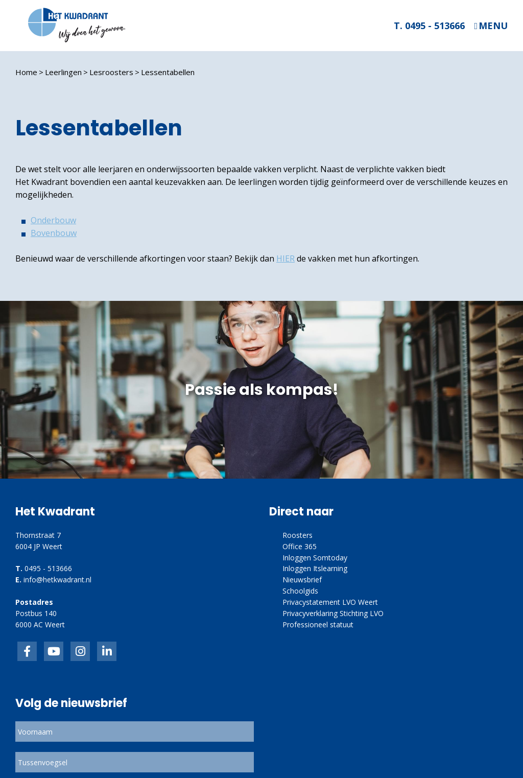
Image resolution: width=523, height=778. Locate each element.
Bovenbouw (54, 233)
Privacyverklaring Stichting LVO (333, 613)
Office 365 (299, 546)
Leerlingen (63, 72)
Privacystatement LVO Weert (330, 602)
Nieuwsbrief (302, 579)
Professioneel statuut (317, 624)
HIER (285, 258)
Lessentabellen (168, 72)
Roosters (297, 535)
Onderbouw (53, 220)
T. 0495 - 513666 (429, 25)
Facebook (27, 651)
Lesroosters (111, 72)
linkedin (106, 651)
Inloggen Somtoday (314, 557)
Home (26, 72)
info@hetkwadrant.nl (57, 579)
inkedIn (53, 651)
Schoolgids (300, 591)
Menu (493, 26)
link (80, 651)
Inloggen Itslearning (314, 568)
